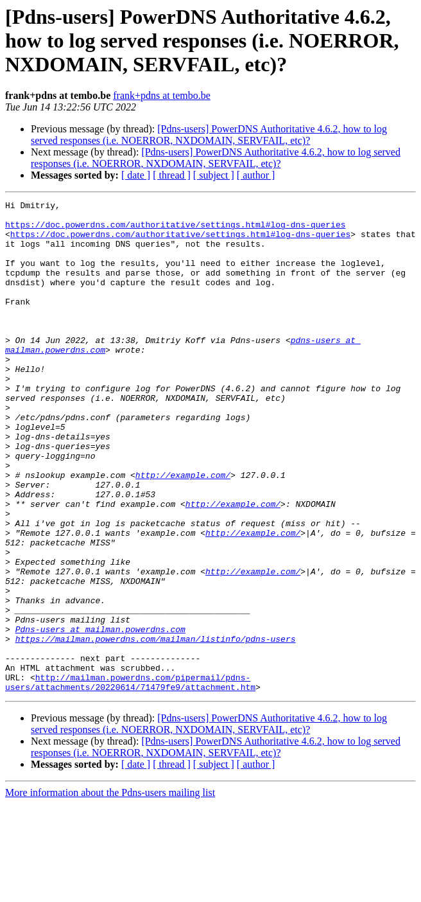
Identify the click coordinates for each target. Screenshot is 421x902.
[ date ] (135, 175)
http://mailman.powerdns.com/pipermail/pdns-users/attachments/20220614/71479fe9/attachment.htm (130, 779)
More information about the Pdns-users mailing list (110, 890)
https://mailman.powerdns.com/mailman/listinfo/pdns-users (155, 727)
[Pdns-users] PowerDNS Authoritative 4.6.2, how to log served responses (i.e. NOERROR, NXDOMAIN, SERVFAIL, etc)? (209, 134)
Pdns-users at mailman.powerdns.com (100, 715)
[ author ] (256, 175)
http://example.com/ (182, 530)
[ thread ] (172, 175)
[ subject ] (213, 175)
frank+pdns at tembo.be (161, 95)
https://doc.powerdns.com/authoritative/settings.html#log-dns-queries (175, 230)
